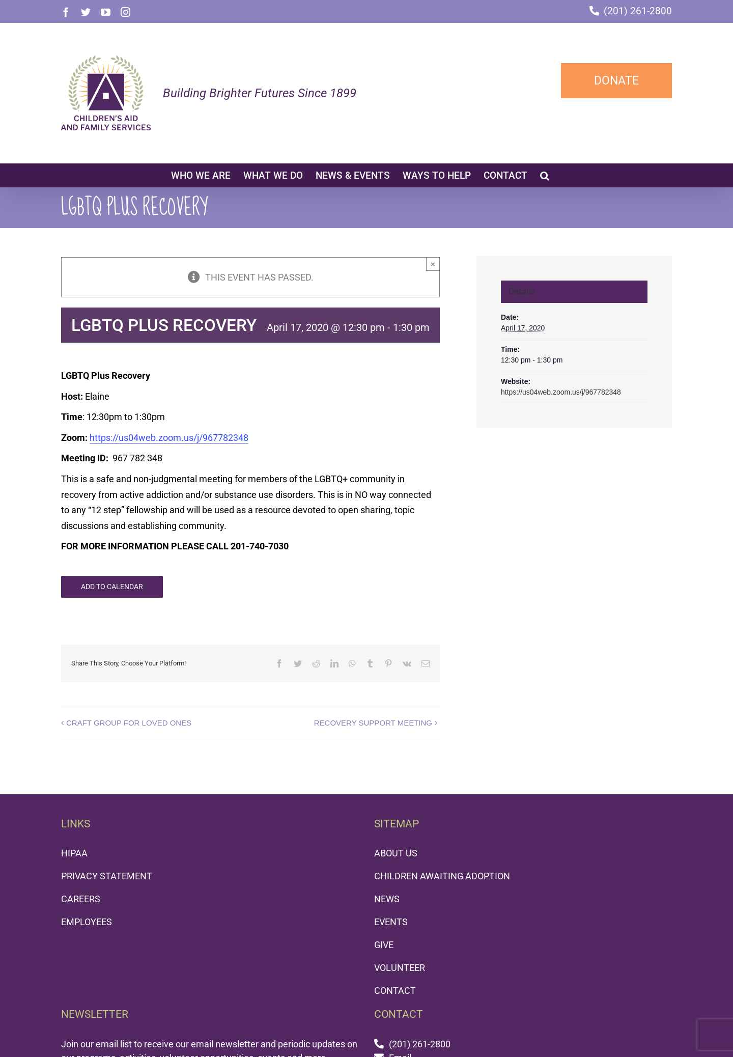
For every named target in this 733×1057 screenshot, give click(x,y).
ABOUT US (395, 853)
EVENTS (391, 921)
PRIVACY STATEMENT (106, 876)
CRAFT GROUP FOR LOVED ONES (128, 722)
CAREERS (80, 899)
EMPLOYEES (86, 921)
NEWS (387, 899)
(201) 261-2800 (638, 11)
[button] (544, 175)
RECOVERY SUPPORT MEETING (373, 722)
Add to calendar (112, 586)
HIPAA (74, 853)
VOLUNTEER (399, 967)
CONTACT (395, 990)
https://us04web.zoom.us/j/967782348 (169, 437)
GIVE (383, 944)
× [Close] (433, 264)
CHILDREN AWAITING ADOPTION (442, 876)
